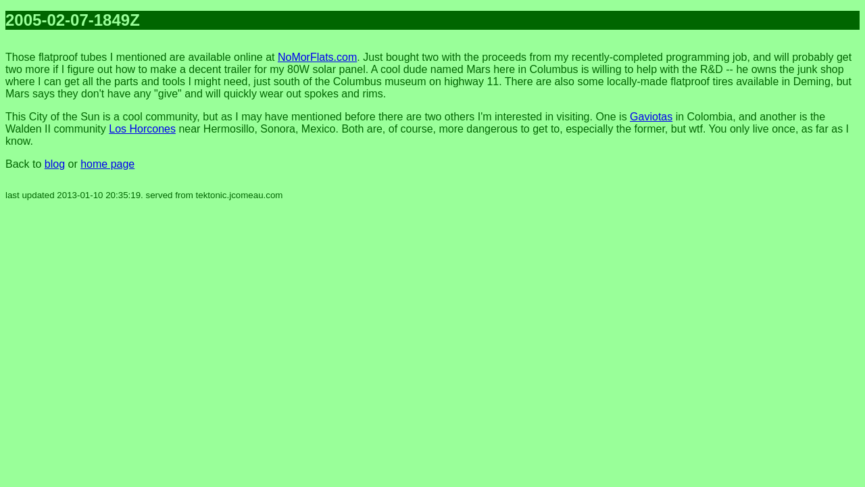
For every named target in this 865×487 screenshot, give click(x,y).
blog (55, 164)
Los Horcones (142, 129)
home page (107, 164)
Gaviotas (651, 116)
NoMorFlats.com (317, 57)
